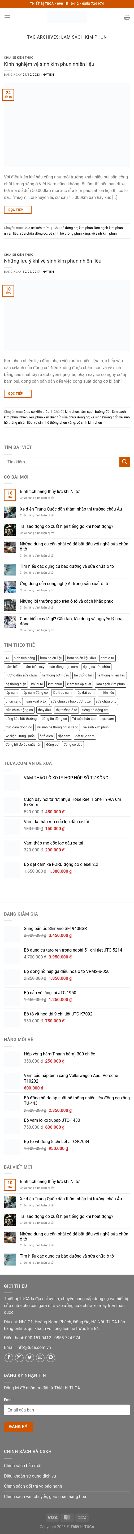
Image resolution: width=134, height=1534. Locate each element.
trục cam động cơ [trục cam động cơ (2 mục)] (19, 727)
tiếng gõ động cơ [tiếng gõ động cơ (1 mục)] (95, 710)
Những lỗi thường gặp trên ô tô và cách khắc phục (67, 601)
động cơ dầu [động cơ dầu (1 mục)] (73, 744)
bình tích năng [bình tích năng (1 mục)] (24, 658)
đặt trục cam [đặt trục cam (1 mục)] (84, 736)
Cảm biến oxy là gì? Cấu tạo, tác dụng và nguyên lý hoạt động (72, 621)
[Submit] (124, 462)
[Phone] (38, 1337)
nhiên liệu (11, 233)
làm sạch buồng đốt (95, 412)
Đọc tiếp (17, 210)
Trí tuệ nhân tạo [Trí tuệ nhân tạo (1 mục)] (84, 719)
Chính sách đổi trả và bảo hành (33, 1486)
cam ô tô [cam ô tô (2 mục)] (107, 658)
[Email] (33, 1347)
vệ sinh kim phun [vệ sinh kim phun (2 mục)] (96, 727)
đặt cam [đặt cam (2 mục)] (64, 736)
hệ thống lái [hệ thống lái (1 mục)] (83, 675)
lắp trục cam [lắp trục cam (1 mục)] (62, 693)
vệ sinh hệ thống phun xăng (69, 233)
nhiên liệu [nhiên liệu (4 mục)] (107, 693)
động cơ (71, 228)
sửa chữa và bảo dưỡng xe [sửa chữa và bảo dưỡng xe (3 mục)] (70, 701)
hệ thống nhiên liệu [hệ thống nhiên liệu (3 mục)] (111, 675)
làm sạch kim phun (108, 228)
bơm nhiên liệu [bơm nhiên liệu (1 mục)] (51, 658)
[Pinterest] (50, 1357)
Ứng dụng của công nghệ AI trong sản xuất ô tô (64, 583)
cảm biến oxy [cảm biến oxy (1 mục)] (34, 667)
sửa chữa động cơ (33, 233)
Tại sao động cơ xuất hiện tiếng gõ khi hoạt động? (66, 526)
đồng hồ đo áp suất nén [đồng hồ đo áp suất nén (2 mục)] (23, 744)
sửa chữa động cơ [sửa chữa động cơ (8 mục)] (19, 710)
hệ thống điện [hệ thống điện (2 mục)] (16, 684)
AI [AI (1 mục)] (7, 658)
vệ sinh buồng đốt (104, 417)
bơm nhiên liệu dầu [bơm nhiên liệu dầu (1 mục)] (81, 658)
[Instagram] (19, 1357)
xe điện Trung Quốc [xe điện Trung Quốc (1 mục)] (20, 736)
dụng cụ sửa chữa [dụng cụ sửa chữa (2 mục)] (96, 667)
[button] (7, 17)
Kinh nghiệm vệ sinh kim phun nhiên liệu (49, 64)
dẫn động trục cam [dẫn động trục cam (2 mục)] (63, 667)
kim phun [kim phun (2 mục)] (55, 684)
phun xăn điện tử (47, 417)
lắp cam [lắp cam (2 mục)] (12, 693)
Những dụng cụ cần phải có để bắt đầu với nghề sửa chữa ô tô (74, 546)
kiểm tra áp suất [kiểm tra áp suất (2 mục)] (79, 684)
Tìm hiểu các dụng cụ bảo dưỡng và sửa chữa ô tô (67, 566)
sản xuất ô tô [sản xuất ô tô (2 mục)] (36, 701)
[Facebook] (9, 1357)
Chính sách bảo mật (23, 1465)
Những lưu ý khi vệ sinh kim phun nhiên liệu (52, 261)
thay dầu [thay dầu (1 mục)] (44, 710)
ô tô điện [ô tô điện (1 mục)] (46, 736)
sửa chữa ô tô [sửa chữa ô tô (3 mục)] (106, 701)
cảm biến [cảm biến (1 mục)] (12, 667)
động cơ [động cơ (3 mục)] (52, 744)
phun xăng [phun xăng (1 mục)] (13, 701)
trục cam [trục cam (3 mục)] (107, 719)
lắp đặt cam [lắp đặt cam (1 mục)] (85, 693)
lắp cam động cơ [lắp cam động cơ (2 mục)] (35, 693)
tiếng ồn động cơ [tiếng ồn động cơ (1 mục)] (54, 719)
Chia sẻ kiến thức (18, 57)
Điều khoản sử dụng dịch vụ (30, 1476)
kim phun (86, 228)
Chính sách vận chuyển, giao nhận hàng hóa (45, 1496)
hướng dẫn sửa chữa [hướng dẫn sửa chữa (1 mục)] (21, 675)
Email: (9, 1400)
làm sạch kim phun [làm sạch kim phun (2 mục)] (110, 684)
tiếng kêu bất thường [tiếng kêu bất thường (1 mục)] (21, 719)
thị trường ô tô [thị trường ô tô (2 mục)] (66, 710)
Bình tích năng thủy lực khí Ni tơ (49, 491)
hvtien (48, 74)
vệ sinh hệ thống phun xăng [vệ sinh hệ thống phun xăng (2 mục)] (57, 727)
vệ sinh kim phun (103, 233)
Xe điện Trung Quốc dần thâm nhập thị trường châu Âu (71, 509)
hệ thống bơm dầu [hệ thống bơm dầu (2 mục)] (55, 675)
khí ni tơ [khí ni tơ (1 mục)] (37, 684)
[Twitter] (29, 1357)
